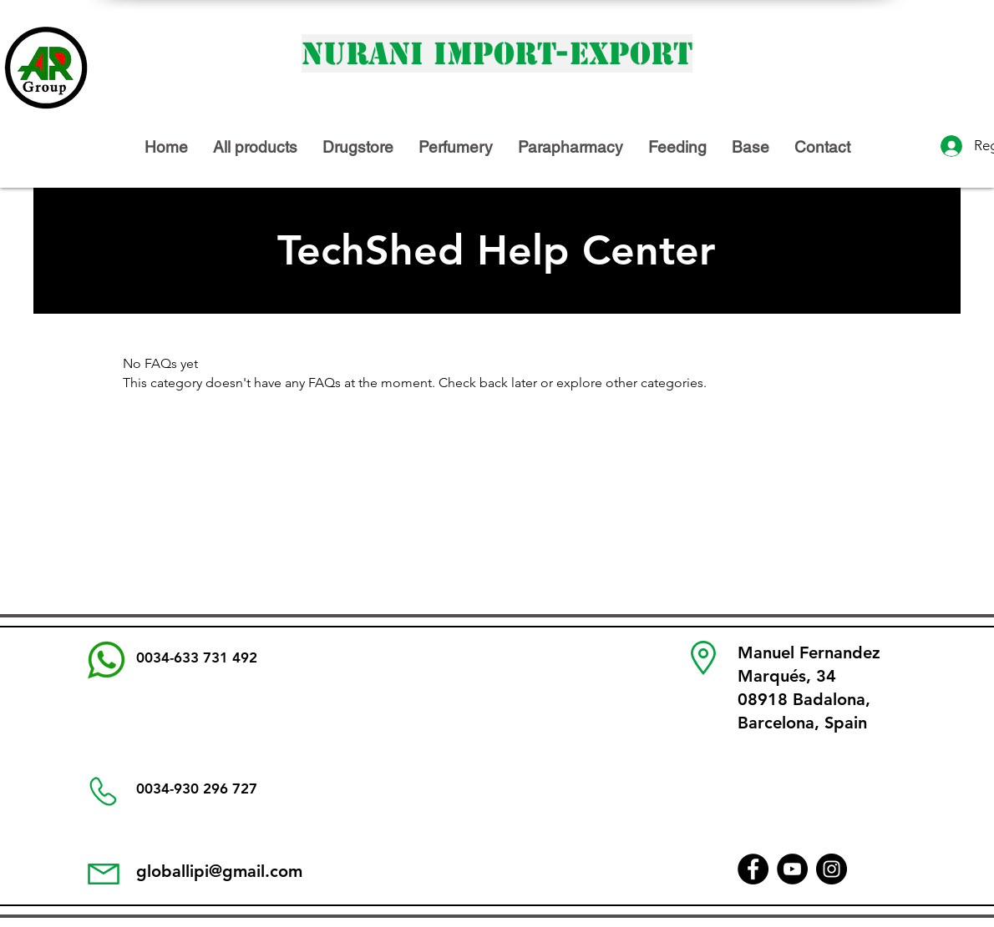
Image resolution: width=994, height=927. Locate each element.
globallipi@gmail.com (219, 871)
